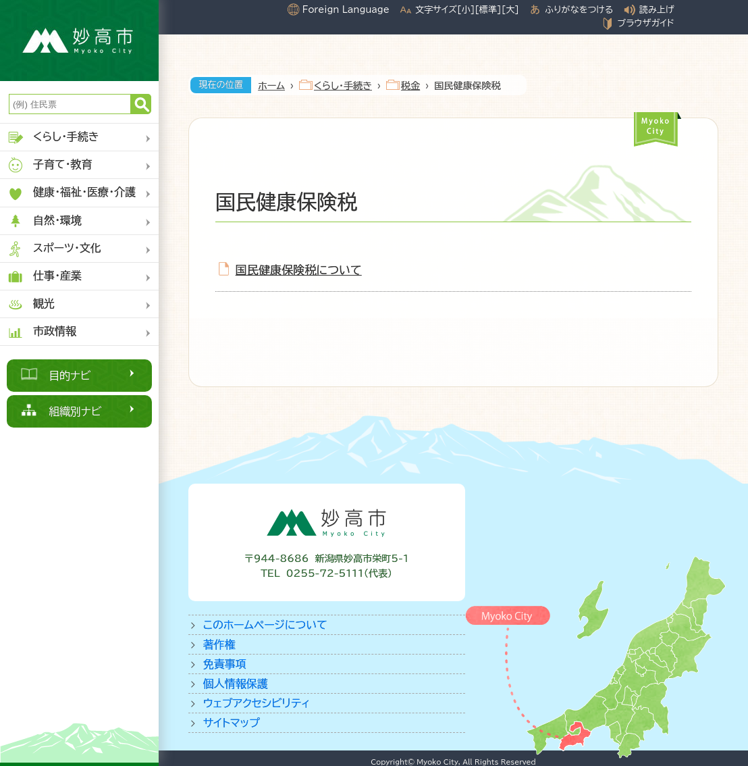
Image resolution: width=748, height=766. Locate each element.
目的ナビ (70, 375)
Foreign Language (346, 9)
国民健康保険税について (299, 270)
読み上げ (656, 9)
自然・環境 (44, 221)
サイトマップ (231, 722)
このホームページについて (265, 624)
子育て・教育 (49, 165)
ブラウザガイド (645, 23)
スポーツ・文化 (54, 248)
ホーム (271, 86)
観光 (31, 304)
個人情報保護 (235, 683)
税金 (410, 86)
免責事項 (224, 664)
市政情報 (41, 332)
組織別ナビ (75, 411)
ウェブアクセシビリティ (257, 703)
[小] (466, 9)
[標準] (488, 9)
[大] (510, 9)
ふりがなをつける (579, 9)
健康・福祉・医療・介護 (71, 193)
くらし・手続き (53, 137)
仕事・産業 (44, 276)
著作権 (219, 644)
